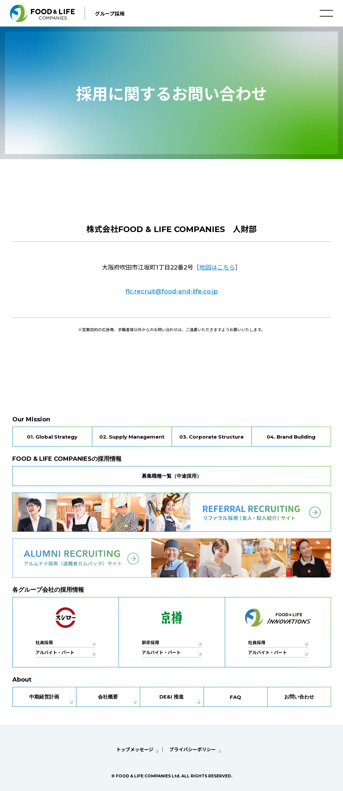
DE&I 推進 (171, 697)
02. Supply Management (131, 437)
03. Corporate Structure (211, 437)
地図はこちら (217, 267)
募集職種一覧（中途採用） (172, 476)
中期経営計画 (44, 697)
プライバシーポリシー (192, 750)
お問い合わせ (299, 697)
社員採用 (44, 642)
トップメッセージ (134, 750)
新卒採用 (150, 642)
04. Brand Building (291, 437)
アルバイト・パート (55, 652)
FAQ (235, 697)
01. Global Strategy (52, 437)
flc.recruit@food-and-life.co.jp (172, 291)
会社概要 (108, 697)
